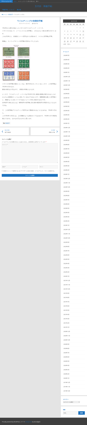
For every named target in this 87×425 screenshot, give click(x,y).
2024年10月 (66, 136)
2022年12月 (66, 229)
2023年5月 (66, 208)
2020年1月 (66, 378)
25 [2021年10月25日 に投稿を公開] (64, 41)
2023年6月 (66, 204)
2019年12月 (66, 382)
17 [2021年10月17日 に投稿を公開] (83, 34)
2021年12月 (66, 280)
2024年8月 (66, 144)
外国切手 (10, 14)
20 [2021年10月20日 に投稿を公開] (71, 38)
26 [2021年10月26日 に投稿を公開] (67, 41)
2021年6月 (66, 306)
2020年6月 (66, 357)
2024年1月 (66, 174)
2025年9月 (66, 89)
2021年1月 (66, 327)
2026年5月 (66, 55)
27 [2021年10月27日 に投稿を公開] (71, 41)
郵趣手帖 (35, 23)
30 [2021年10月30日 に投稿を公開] (80, 41)
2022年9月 (66, 242)
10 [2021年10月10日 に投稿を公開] (83, 31)
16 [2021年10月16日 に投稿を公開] (80, 34)
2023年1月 (66, 225)
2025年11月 (66, 81)
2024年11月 (66, 132)
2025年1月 (66, 123)
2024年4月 (66, 161)
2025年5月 (66, 106)
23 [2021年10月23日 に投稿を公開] (80, 38)
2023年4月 (66, 212)
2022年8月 (66, 246)
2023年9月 (66, 191)
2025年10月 (66, 85)
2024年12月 (66, 127)
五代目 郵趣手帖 (43, 6)
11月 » (68, 44)
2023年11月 (66, 183)
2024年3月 (66, 166)
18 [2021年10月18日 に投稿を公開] (64, 38)
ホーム (4, 14)
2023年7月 (66, 200)
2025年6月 (66, 102)
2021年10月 (66, 289)
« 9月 (64, 44)
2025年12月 (66, 76)
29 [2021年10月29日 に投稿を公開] (77, 41)
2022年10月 (66, 238)
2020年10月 (66, 340)
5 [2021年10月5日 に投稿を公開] (67, 31)
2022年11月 (66, 234)
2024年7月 (66, 149)
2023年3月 (66, 217)
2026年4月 (66, 59)
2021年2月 (66, 323)
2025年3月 (66, 115)
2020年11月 (66, 335)
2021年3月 (66, 319)
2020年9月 (66, 344)
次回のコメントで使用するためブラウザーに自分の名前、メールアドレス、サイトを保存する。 (29, 171)
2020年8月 (66, 348)
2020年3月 (66, 369)
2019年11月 (66, 386)
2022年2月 (66, 272)
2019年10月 (66, 391)
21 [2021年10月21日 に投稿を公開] (74, 38)
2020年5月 (66, 361)
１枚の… (15, 1)
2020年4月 (66, 365)
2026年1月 (66, 72)
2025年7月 (66, 98)
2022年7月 (66, 251)
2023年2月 (66, 221)
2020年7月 (66, 352)
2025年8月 (66, 93)
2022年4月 (66, 263)
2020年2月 (66, 374)
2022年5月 (66, 259)
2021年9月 (66, 293)
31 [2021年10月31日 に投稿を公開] (83, 41)
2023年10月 (66, 187)
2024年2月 (66, 170)
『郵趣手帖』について (7, 9)
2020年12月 (66, 331)
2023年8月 (66, 195)
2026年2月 (66, 68)
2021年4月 (66, 314)
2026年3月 (66, 64)
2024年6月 (66, 153)
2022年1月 (66, 276)
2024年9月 (66, 140)
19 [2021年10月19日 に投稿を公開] (67, 38)
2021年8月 (66, 297)
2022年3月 (66, 268)
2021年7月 (66, 302)
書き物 (19, 9)
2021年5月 (66, 310)
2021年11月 (66, 285)
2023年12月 (66, 178)
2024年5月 (66, 157)
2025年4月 (66, 110)
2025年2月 (66, 119)
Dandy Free (28, 422)
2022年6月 (66, 255)
